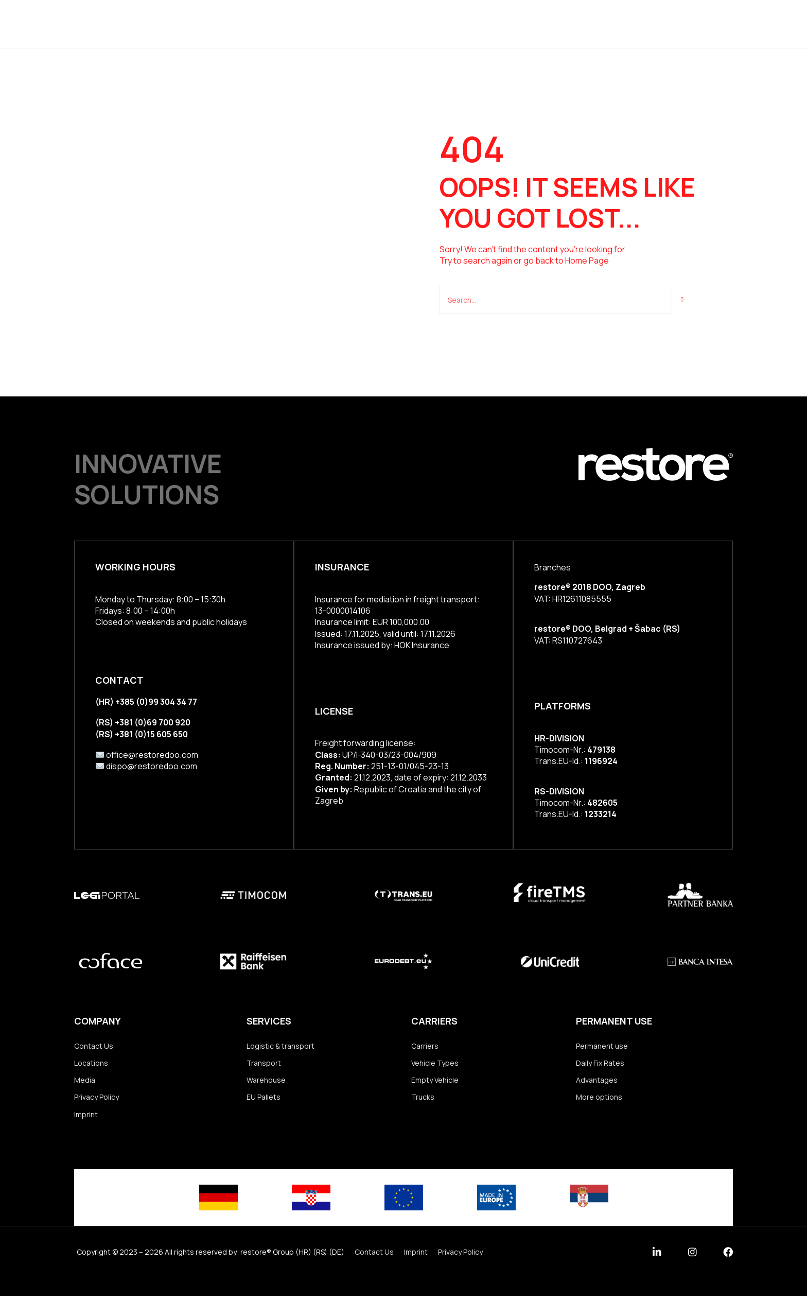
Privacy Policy (96, 1100)
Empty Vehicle (435, 1082)
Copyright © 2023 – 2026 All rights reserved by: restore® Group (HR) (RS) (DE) (210, 1257)
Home (231, 23)
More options (599, 1100)
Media (84, 1082)
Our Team (520, 23)
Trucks (422, 1100)
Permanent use (602, 1046)
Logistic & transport (280, 1046)
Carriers (424, 1046)
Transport (264, 1064)
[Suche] (682, 299)
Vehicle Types (435, 1064)
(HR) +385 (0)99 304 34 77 (146, 701)
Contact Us (93, 1046)
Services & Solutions (313, 23)
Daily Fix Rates (600, 1064)
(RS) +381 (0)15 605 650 (141, 732)
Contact (581, 23)
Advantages (597, 1082)
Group (398, 23)
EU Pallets (263, 1100)
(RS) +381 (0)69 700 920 (142, 721)
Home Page (587, 260)
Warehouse (266, 1082)
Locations (456, 23)
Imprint (86, 1119)
